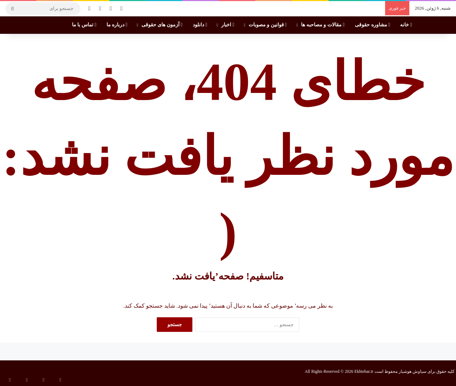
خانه (406, 24)
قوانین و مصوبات (268, 24)
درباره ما (117, 24)
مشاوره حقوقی (372, 24)
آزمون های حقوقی (162, 24)
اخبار (227, 24)
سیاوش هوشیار (412, 371)
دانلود (200, 24)
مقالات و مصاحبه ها (322, 24)
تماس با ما (84, 24)
